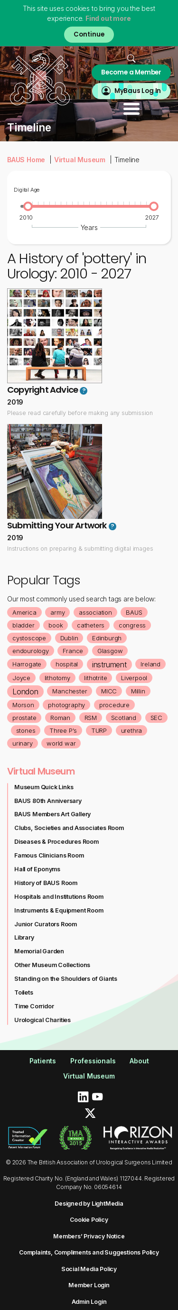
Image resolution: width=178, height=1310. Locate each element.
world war (61, 743)
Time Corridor (34, 1006)
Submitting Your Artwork (57, 525)
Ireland (150, 664)
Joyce (21, 678)
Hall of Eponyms (37, 869)
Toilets (23, 992)
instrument (109, 664)
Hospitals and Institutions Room (58, 896)
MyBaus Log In (137, 90)
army (57, 612)
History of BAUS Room (45, 882)
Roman (60, 717)
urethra (131, 730)
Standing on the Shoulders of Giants (65, 978)
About (139, 1061)
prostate (24, 717)
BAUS (134, 612)
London (25, 691)
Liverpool (134, 678)
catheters (90, 625)
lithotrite (95, 678)
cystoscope (29, 638)
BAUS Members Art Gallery (52, 814)
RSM (90, 717)
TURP (99, 730)
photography (66, 705)
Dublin (69, 638)
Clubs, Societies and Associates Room (69, 827)
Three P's (63, 730)
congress (132, 625)
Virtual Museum (79, 160)
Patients (42, 1061)
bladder (23, 625)
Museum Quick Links (43, 787)
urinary (22, 743)
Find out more (108, 18)
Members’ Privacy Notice (88, 1236)
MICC (109, 691)
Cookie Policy (89, 1219)
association (95, 612)
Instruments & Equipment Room (58, 910)
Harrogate (26, 664)
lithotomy (57, 678)
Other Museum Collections (52, 965)
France (73, 651)
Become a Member (131, 72)
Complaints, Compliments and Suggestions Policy (89, 1252)
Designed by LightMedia (89, 1203)
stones (26, 730)
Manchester (69, 691)
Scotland (123, 717)
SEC (156, 717)
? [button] (83, 391)
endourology (30, 651)
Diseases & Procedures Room (56, 841)
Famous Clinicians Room (49, 855)
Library (24, 937)
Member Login (89, 1285)
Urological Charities (42, 1020)
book (55, 625)
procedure (114, 705)
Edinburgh (107, 638)
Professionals (92, 1061)
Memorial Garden (39, 951)
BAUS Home (26, 160)
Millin (138, 691)
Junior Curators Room (45, 924)
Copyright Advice (42, 390)
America (24, 612)
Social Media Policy (89, 1269)
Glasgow (110, 651)
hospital (67, 664)
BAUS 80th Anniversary (48, 800)
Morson (23, 705)
